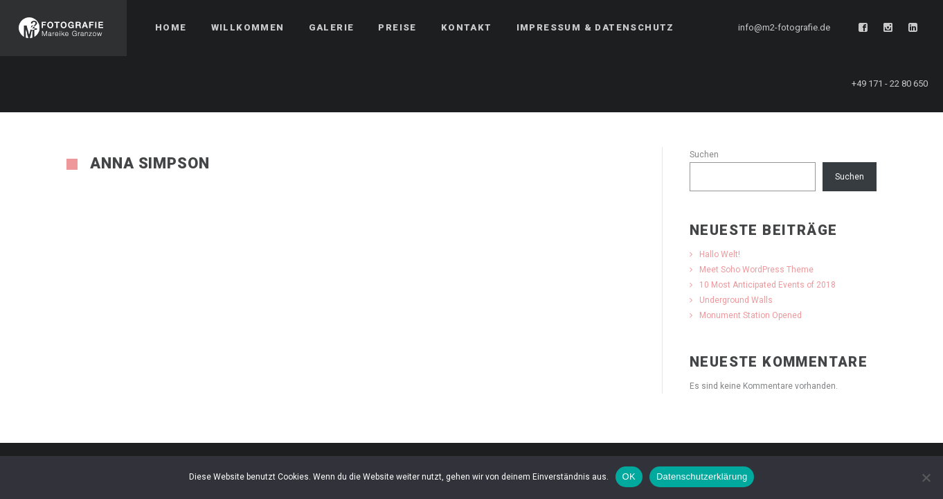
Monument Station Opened (750, 315)
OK (629, 476)
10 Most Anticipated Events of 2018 (767, 285)
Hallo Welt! (719, 254)
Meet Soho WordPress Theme (756, 269)
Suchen (704, 154)
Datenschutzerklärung (701, 476)
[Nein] (926, 477)
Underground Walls (736, 300)
